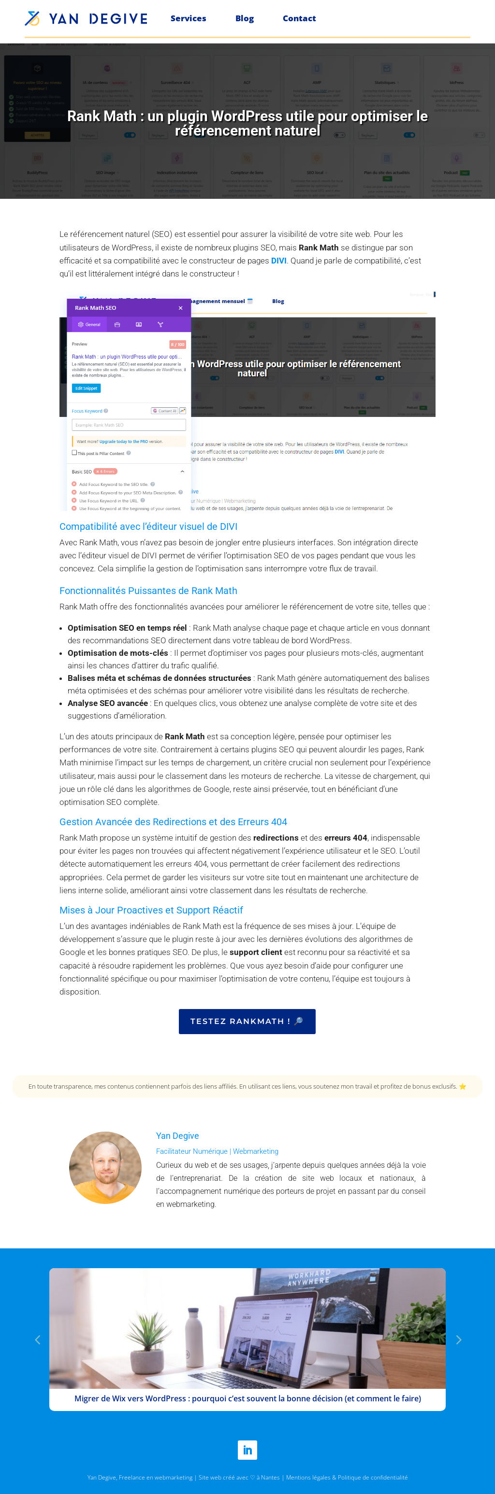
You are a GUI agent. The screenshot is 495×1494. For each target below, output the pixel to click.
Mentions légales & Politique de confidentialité (347, 1477)
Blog (244, 18)
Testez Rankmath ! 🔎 (247, 1021)
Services (188, 18)
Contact (299, 18)
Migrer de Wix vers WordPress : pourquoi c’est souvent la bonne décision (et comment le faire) (247, 1398)
